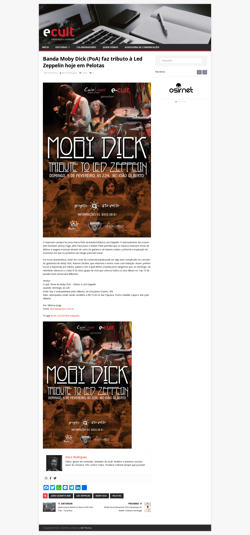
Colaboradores (86, 47)
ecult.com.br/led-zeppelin (65, 315)
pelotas (116, 495)
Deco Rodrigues (69, 72)
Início (45, 47)
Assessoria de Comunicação (142, 47)
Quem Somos (110, 47)
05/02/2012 (52, 72)
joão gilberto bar (61, 495)
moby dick (101, 495)
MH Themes (86, 528)
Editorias (61, 47)
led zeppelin (83, 495)
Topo (84, 72)
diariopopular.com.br (62, 308)
